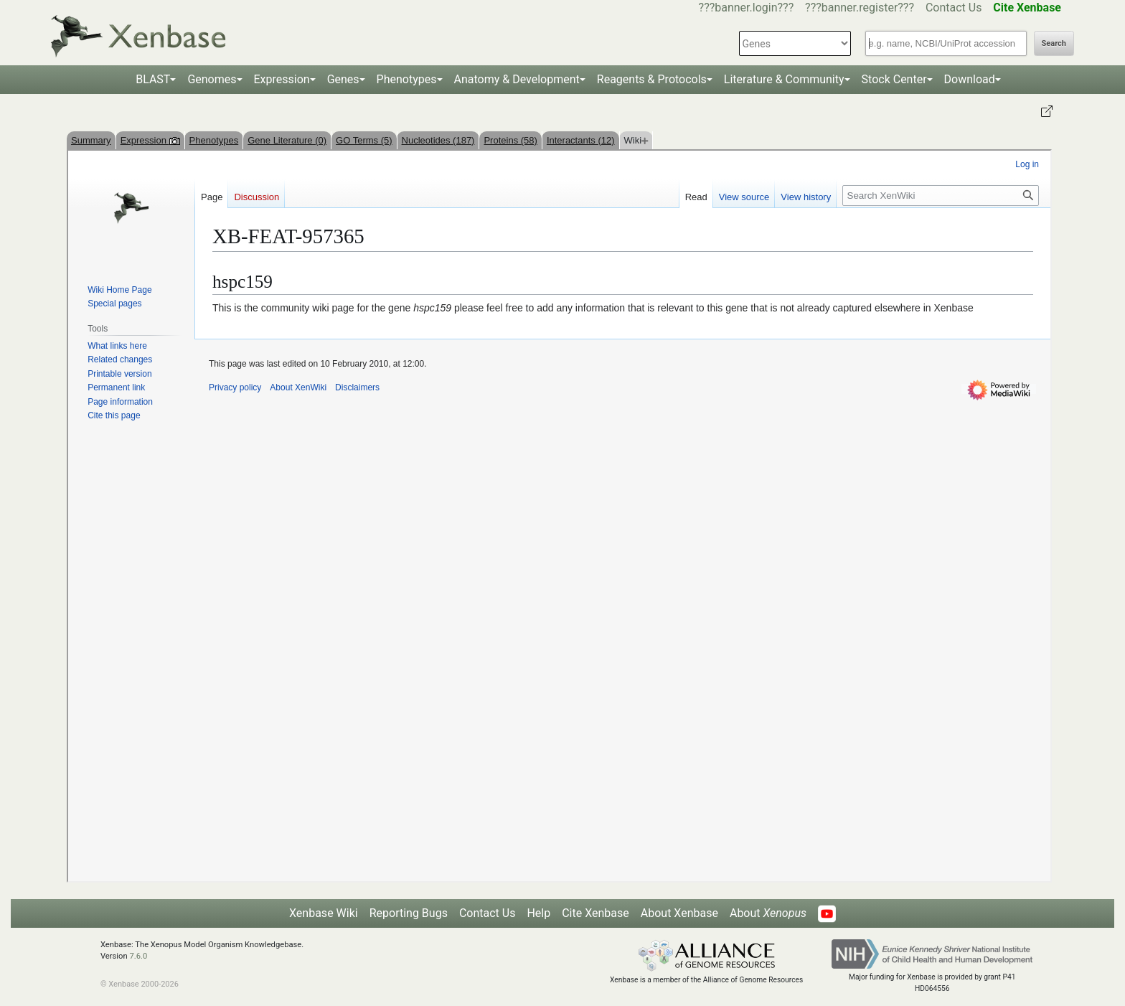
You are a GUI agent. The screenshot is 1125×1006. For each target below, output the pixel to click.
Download (969, 79)
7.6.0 (138, 956)
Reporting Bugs (408, 913)
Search (1054, 43)
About (768, 913)
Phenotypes (407, 79)
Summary (91, 140)
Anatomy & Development (517, 79)
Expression (282, 79)
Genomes (211, 79)
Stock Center (894, 79)
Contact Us (954, 7)
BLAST (153, 79)
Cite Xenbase (595, 913)
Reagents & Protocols (652, 79)
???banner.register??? (859, 7)
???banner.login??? (746, 7)
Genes (343, 79)
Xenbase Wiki (323, 913)
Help (538, 913)
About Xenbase (679, 913)
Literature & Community (784, 79)
